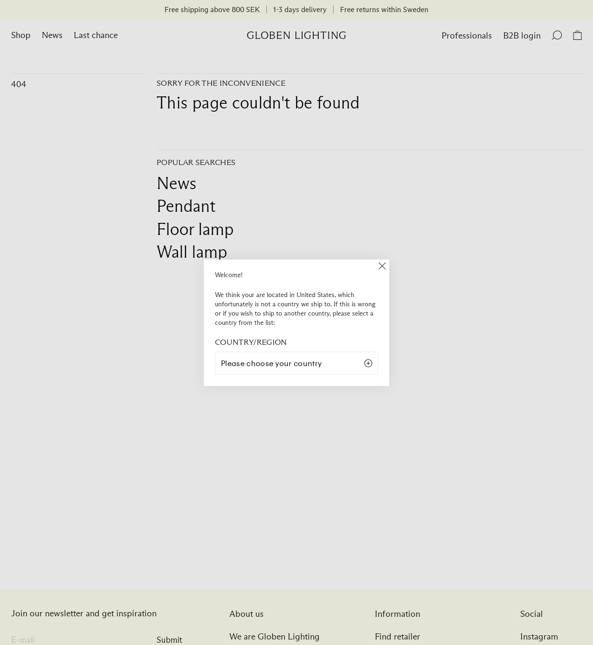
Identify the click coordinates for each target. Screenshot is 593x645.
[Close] (382, 266)
